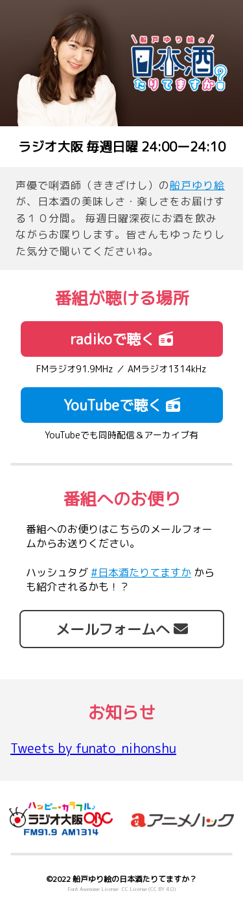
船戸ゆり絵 (197, 185)
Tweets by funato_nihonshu (93, 748)
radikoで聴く (121, 339)
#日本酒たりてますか (141, 572)
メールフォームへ (122, 629)
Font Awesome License (93, 889)
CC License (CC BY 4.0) (149, 889)
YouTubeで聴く (122, 405)
